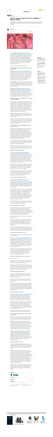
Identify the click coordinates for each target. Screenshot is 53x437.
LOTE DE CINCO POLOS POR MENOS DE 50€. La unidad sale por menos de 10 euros (36, 422)
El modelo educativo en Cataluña (18, 113)
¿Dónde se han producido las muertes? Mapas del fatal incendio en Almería (42, 76)
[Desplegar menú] (7, 11)
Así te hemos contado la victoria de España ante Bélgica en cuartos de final (42, 78)
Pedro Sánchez (26, 57)
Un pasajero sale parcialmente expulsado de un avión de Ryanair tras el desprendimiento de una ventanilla (42, 80)
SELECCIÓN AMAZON (13, 414)
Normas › (32, 379)
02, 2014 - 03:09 (14, 29)
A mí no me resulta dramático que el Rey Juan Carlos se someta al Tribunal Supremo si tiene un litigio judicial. (21, 182)
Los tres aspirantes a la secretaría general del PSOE (19, 52)
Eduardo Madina (13, 58)
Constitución (26, 382)
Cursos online (20, 414)
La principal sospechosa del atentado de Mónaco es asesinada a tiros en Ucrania (42, 82)
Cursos (17, 414)
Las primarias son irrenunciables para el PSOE (21, 330)
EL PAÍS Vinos (28, 414)
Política (9, 15)
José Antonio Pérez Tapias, (21, 54)
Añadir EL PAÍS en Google (30, 31)
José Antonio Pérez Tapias (20, 382)
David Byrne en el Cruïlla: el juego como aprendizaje (41, 66)
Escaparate (8, 414)
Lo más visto (38, 71)
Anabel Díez (15, 374)
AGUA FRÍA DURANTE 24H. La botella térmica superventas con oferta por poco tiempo (19, 424)
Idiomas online (24, 414)
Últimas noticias (39, 57)
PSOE (24, 382)
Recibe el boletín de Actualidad (14, 377)
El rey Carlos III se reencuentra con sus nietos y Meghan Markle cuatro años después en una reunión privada (41, 64)
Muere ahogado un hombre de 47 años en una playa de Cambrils (41, 59)
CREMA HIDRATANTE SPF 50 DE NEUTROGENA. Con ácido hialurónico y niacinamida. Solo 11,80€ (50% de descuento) (43, 422)
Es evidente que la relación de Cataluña (22, 71)
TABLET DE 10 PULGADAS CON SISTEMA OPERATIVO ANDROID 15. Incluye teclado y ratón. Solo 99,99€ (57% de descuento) (30, 422)
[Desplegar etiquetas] (32, 382)
